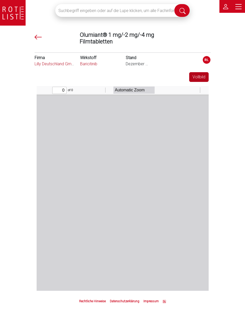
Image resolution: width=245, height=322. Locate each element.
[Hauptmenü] (238, 6)
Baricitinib (88, 63)
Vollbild (199, 76)
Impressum (151, 301)
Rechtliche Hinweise (92, 301)
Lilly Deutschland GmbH (55, 63)
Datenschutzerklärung (124, 301)
